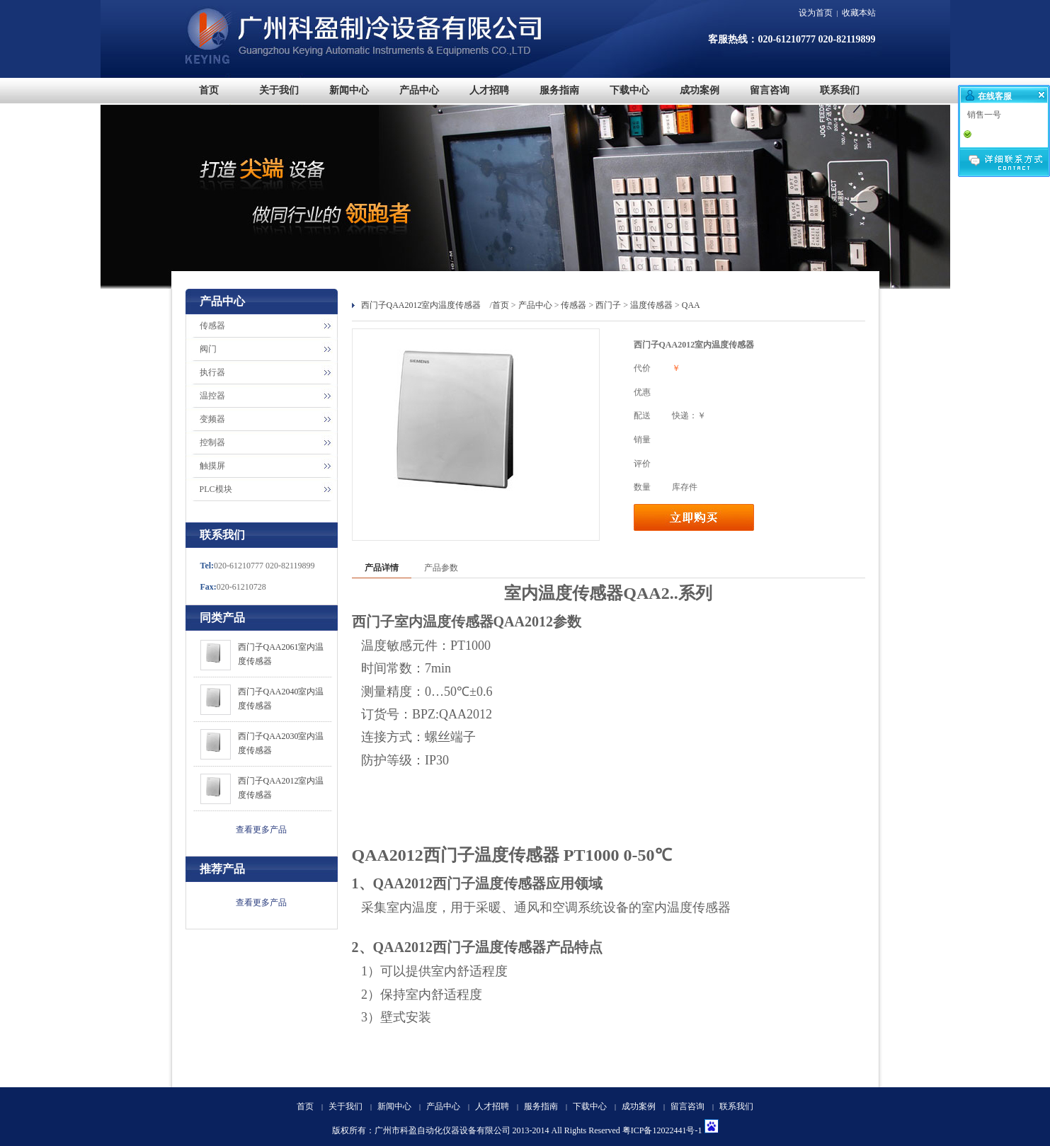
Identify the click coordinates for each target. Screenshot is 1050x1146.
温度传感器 (651, 305)
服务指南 (541, 1106)
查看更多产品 (261, 830)
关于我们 (346, 1106)
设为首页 (816, 13)
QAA (691, 305)
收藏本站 (859, 13)
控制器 (212, 442)
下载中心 (590, 1106)
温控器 (212, 396)
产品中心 (535, 305)
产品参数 (441, 568)
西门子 (608, 305)
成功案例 (639, 1106)
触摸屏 (212, 466)
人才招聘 (492, 1106)
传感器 (212, 326)
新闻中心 (394, 1106)
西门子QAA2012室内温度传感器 (421, 305)
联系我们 (736, 1106)
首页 (500, 305)
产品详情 (382, 568)
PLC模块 (216, 489)
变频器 (212, 419)
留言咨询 (687, 1106)
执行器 (212, 372)
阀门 (208, 349)
